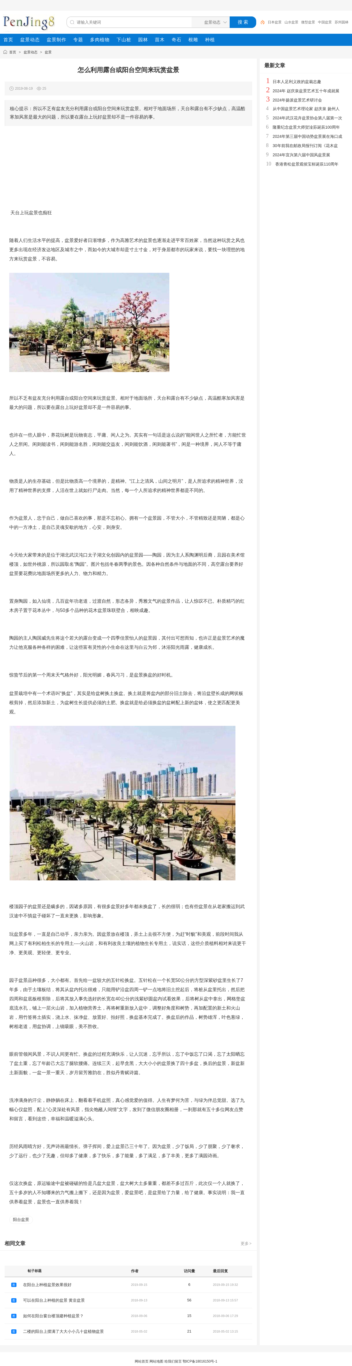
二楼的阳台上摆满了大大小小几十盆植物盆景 (63, 1331)
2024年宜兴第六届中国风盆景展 (301, 155)
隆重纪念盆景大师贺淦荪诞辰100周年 (306, 127)
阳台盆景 (21, 1219)
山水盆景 (291, 22)
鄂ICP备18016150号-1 (200, 1361)
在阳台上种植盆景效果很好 (47, 1284)
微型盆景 (308, 22)
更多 (246, 1243)
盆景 (48, 52)
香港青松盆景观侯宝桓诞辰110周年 (306, 164)
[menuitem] (8, 40)
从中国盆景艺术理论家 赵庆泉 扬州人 (306, 108)
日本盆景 (275, 22)
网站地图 (156, 1361)
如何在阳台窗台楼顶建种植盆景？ (53, 1316)
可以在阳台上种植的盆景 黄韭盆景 (54, 1300)
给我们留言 (173, 1361)
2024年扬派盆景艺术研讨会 (297, 100)
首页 (12, 52)
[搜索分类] (209, 22)
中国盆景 (325, 22)
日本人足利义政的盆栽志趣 (297, 81)
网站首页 (142, 1361)
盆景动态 (31, 52)
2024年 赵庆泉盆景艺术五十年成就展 (306, 91)
